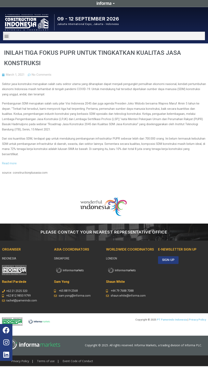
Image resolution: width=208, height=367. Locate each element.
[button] (6, 36)
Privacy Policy (197, 319)
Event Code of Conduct (78, 361)
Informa (104, 3)
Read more (9, 163)
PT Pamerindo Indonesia (172, 319)
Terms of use (46, 361)
